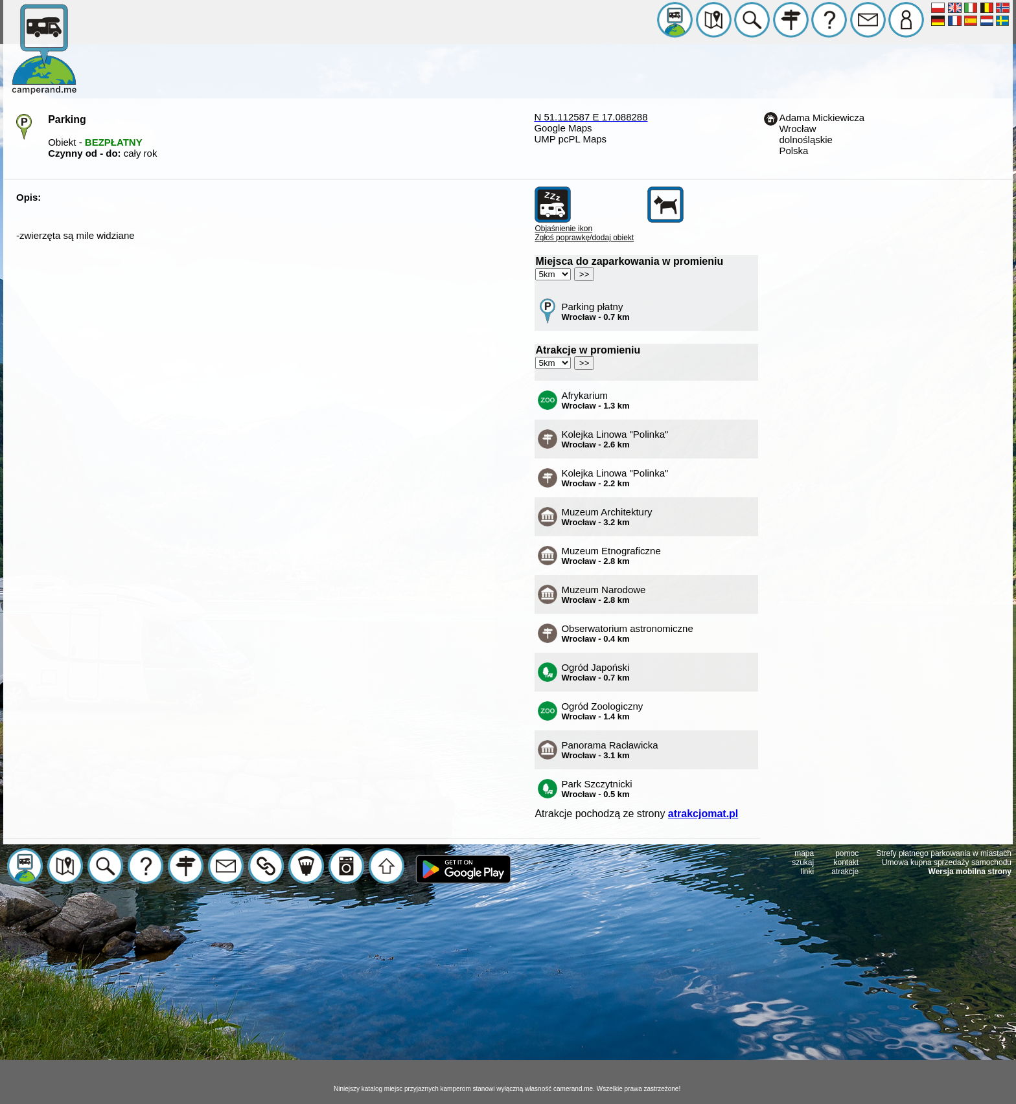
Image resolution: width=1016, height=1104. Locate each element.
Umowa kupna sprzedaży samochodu (946, 862)
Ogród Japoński (595, 672)
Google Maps (563, 127)
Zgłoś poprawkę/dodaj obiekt (584, 237)
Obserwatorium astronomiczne (627, 633)
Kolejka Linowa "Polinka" (614, 439)
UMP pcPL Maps (570, 138)
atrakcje (845, 871)
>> (584, 274)
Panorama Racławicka (609, 749)
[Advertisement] (508, 994)
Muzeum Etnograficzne (610, 555)
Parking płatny (595, 311)
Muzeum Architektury (606, 516)
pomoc (847, 853)
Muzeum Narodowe (603, 594)
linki (807, 871)
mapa (804, 853)
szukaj (803, 862)
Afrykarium (595, 400)
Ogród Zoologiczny (602, 711)
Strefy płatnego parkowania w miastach (943, 853)
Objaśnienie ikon (563, 228)
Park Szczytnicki (596, 788)
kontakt (846, 862)
